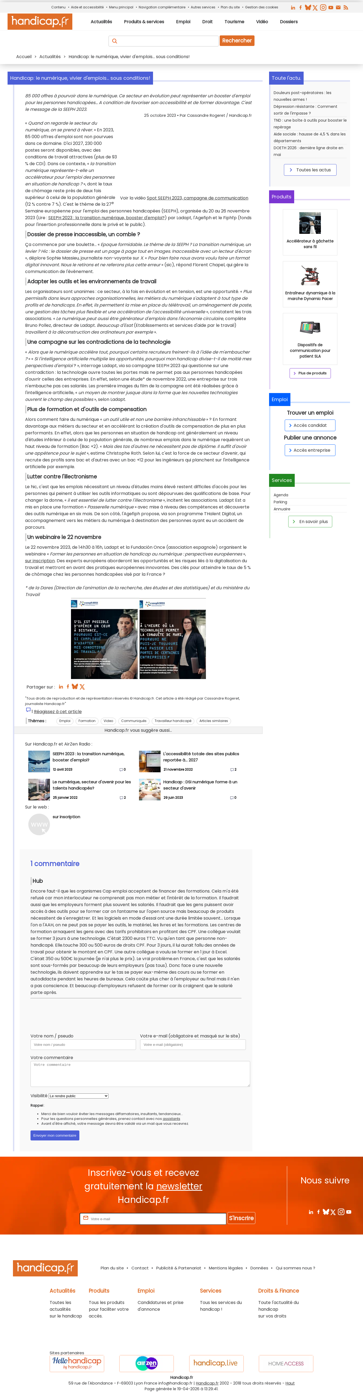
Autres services (203, 7)
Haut (290, 1383)
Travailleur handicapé (173, 720)
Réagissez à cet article (58, 711)
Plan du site (230, 7)
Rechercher (237, 40)
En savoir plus (309, 521)
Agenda (281, 495)
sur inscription (40, 561)
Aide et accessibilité (87, 7)
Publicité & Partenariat (178, 1268)
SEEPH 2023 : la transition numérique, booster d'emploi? (106, 218)
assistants (171, 1118)
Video (108, 720)
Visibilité (39, 1096)
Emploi (64, 720)
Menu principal (121, 7)
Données (259, 1268)
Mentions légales (226, 1268)
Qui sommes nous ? (295, 1268)
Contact (140, 1268)
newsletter (179, 1186)
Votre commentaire (51, 1057)
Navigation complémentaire (162, 7)
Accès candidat (307, 425)
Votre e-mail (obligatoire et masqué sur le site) (190, 1036)
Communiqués (134, 720)
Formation (87, 720)
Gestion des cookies (261, 7)
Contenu (58, 7)
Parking (280, 502)
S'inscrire (241, 1218)
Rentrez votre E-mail (57, 1219)
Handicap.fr (207, 1383)
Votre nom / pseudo (51, 1036)
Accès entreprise (308, 450)
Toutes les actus (309, 170)
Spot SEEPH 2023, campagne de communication (197, 198)
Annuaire (282, 509)
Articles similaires (213, 720)
